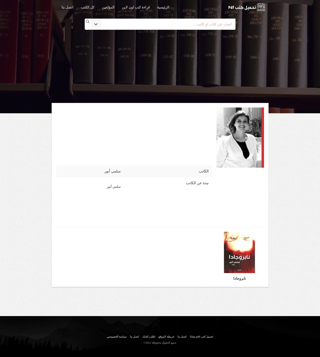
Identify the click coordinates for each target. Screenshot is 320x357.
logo (246, 7)
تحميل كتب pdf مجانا (201, 336)
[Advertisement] (160, 67)
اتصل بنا (67, 7)
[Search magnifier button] (87, 21)
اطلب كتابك (148, 336)
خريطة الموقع (166, 336)
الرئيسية (163, 7)
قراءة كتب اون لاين (136, 7)
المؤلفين (108, 7)
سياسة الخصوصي (117, 336)
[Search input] (166, 24)
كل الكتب (87, 7)
